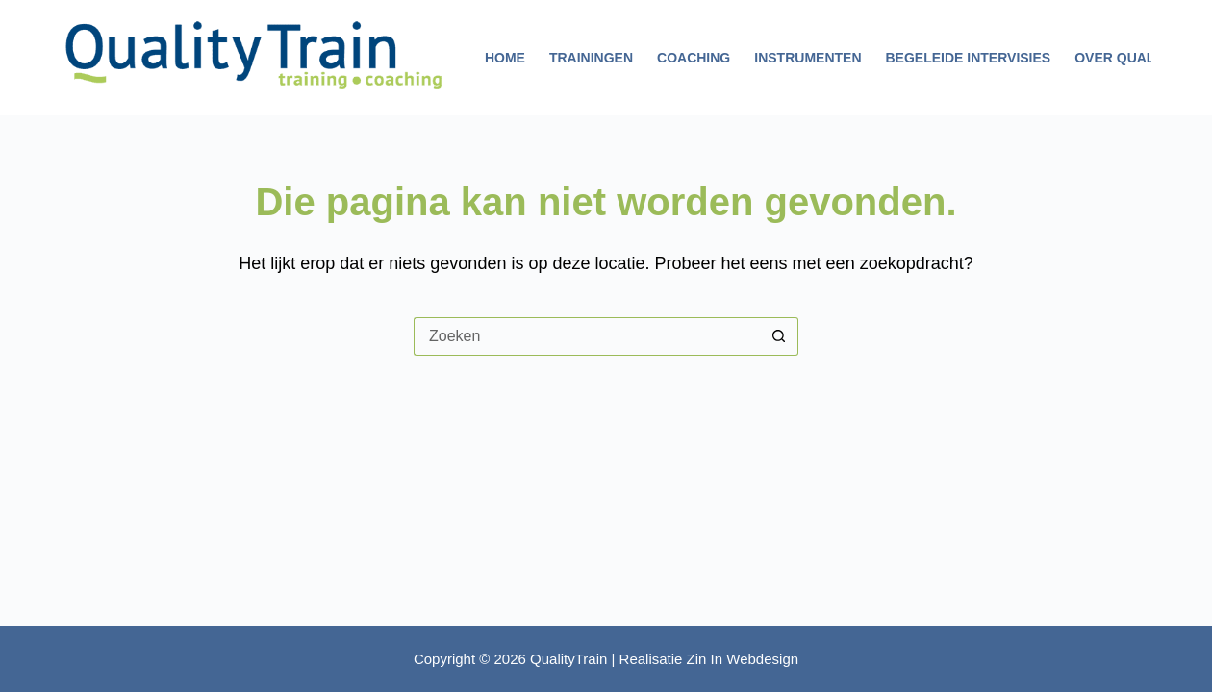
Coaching (693, 57)
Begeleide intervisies (968, 57)
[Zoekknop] (779, 336)
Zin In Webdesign (742, 659)
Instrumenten (807, 57)
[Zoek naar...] (587, 336)
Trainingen (591, 57)
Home (505, 57)
